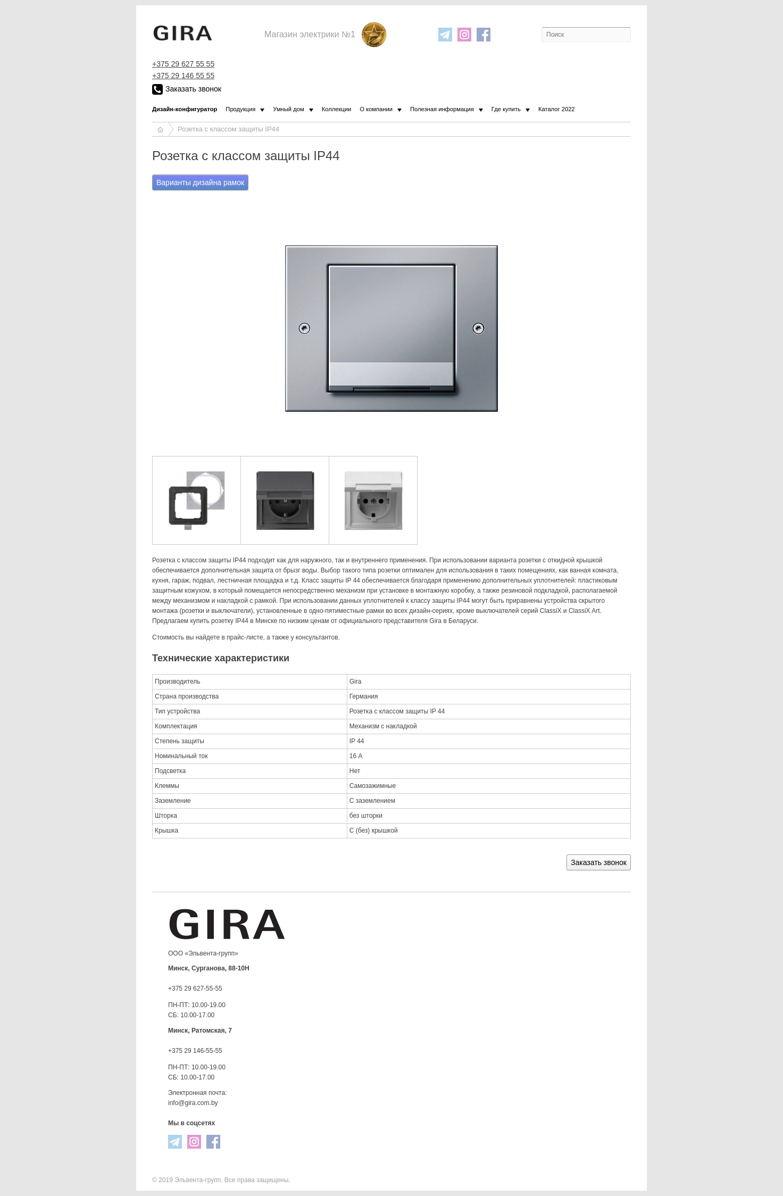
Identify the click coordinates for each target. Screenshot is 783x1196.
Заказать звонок (186, 89)
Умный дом (288, 109)
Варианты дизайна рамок (200, 182)
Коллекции (337, 109)
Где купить (506, 109)
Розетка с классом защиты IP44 (228, 129)
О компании (376, 109)
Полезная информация (442, 109)
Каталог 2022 (556, 109)
